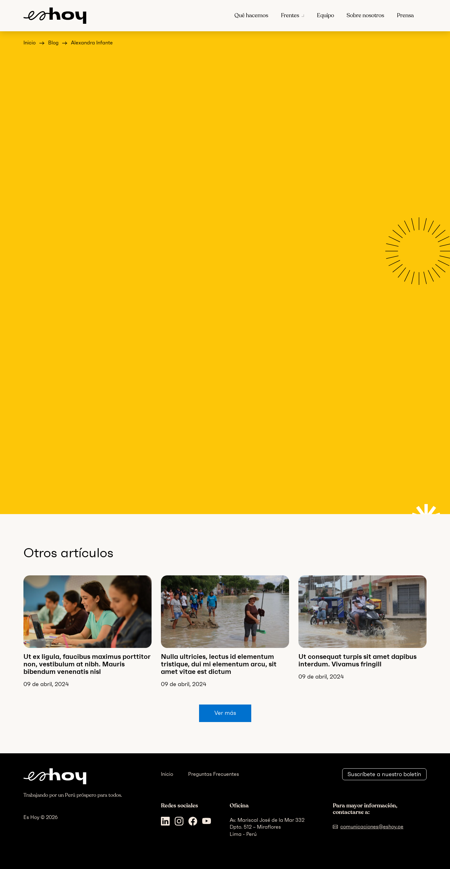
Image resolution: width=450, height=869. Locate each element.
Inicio (29, 43)
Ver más (225, 713)
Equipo (325, 15)
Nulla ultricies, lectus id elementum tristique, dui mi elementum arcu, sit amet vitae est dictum (219, 664)
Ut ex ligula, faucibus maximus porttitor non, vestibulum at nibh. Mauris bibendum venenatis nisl (87, 664)
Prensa (405, 15)
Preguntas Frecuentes (213, 774)
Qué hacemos (251, 15)
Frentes (290, 15)
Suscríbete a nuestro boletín (384, 774)
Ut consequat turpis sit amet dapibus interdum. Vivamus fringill (357, 660)
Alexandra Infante (92, 43)
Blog (53, 43)
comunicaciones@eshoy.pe (371, 827)
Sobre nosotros (365, 15)
